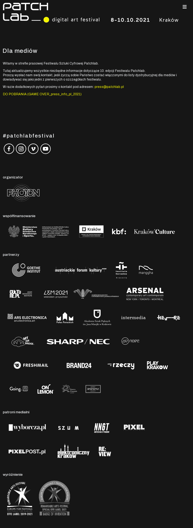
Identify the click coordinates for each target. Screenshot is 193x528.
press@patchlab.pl (109, 87)
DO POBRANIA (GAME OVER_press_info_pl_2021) (42, 94)
